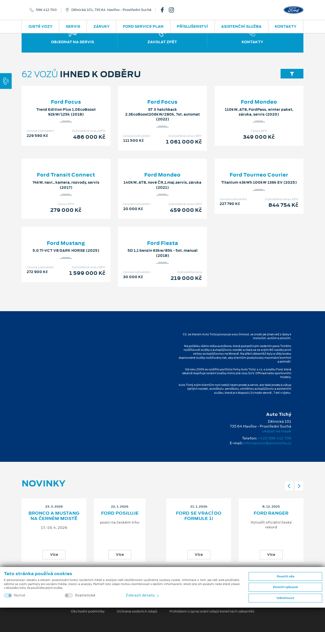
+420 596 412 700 (274, 438)
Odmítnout (285, 598)
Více (54, 554)
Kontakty (286, 26)
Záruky (101, 26)
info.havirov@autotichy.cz (267, 443)
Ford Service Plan (143, 26)
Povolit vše (285, 576)
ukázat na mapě (276, 431)
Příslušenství (192, 26)
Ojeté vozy (40, 26)
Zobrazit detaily (143, 595)
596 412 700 (46, 10)
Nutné (19, 595)
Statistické (85, 595)
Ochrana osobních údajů (137, 611)
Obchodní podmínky (88, 611)
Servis (73, 26)
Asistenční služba (241, 26)
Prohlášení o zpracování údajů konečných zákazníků (211, 611)
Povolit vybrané (285, 587)
